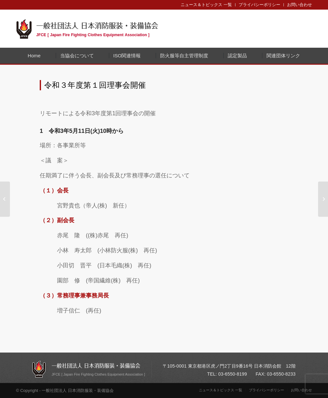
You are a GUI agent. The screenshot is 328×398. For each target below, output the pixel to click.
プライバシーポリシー (259, 4)
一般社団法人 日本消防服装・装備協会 (97, 28)
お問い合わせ (299, 4)
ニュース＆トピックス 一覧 (206, 4)
